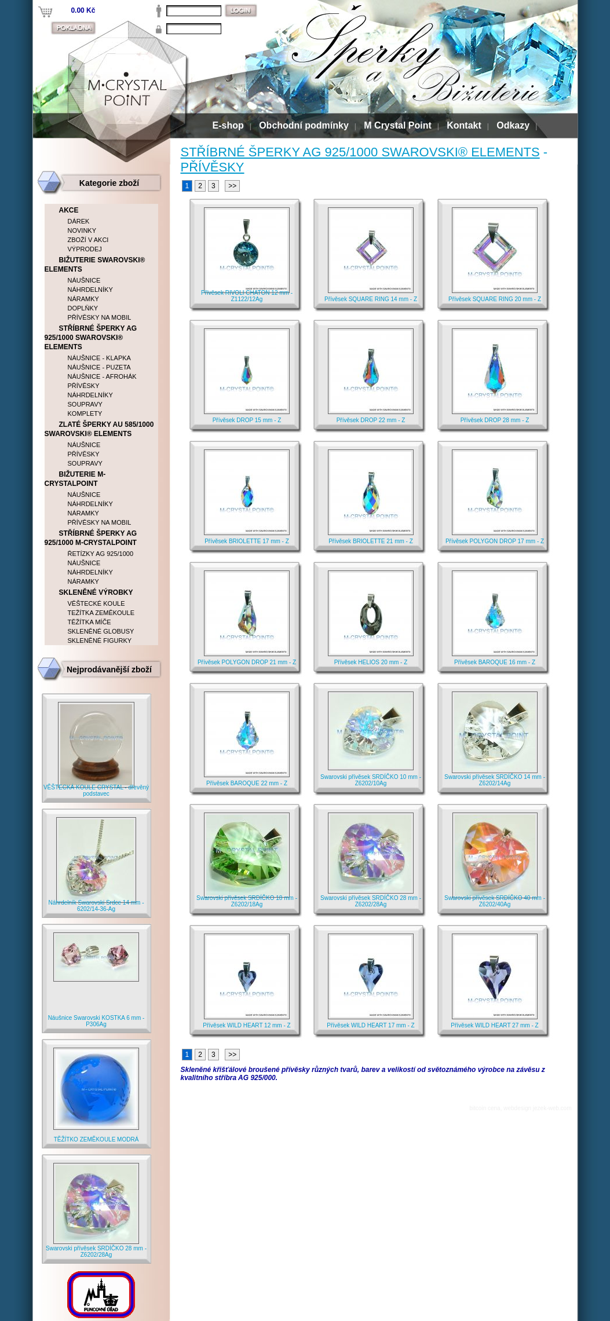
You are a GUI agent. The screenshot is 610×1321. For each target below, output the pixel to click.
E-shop (228, 125)
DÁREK (79, 221)
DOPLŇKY (83, 308)
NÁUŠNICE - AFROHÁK (102, 376)
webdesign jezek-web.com (537, 1108)
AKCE (69, 210)
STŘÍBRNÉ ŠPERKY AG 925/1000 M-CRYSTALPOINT (91, 538)
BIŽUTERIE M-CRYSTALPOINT (75, 479)
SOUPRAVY (85, 404)
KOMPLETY (85, 413)
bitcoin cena (484, 1108)
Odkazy (512, 125)
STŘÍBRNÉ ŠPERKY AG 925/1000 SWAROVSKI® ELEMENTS (360, 152)
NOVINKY (82, 230)
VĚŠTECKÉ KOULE (96, 603)
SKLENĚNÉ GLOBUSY (101, 631)
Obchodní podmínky (304, 125)
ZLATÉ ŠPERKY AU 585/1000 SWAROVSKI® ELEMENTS (99, 429)
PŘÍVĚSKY (212, 167)
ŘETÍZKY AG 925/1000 (101, 553)
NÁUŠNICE (84, 280)
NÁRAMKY (83, 298)
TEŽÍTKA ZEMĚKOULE (101, 612)
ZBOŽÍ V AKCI (88, 239)
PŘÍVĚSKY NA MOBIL (100, 317)
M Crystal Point (397, 125)
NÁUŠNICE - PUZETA (99, 367)
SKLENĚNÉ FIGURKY (100, 640)
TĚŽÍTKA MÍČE (89, 622)
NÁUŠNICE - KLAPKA (99, 357)
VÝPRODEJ (85, 249)
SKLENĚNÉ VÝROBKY (96, 592)
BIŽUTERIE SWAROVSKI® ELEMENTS (95, 264)
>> (232, 186)
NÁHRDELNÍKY (90, 289)
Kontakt (464, 125)
